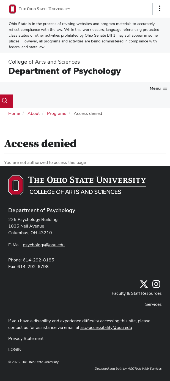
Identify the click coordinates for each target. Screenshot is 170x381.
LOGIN (14, 349)
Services (153, 304)
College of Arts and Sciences (44, 61)
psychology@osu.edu (44, 245)
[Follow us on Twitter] (143, 286)
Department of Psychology (64, 70)
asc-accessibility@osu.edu (106, 327)
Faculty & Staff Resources (137, 293)
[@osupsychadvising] (156, 286)
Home (14, 113)
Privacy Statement (25, 338)
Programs (56, 113)
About (34, 113)
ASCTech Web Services (145, 368)
